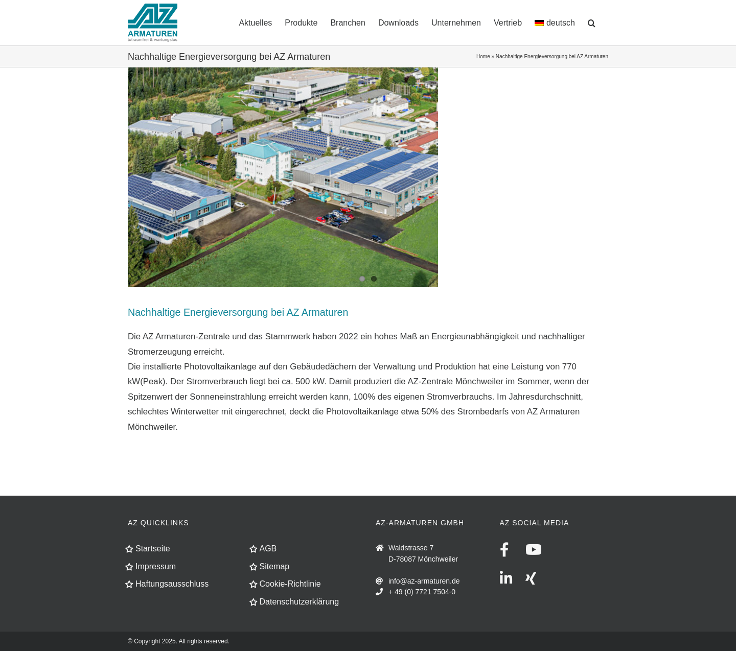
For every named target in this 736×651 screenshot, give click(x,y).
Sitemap (275, 566)
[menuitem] (555, 22)
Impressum (155, 566)
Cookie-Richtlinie (290, 583)
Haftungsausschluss (172, 583)
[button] (591, 22)
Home (483, 56)
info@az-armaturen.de (424, 581)
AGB (268, 548)
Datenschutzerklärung (299, 601)
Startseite (152, 548)
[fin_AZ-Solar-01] (368, 177)
